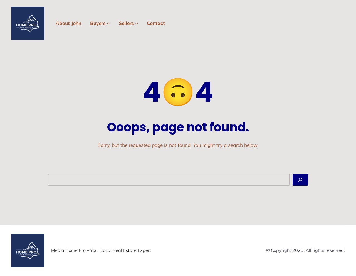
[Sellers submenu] (136, 23)
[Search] (300, 179)
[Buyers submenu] (108, 23)
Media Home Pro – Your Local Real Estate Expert (101, 250)
